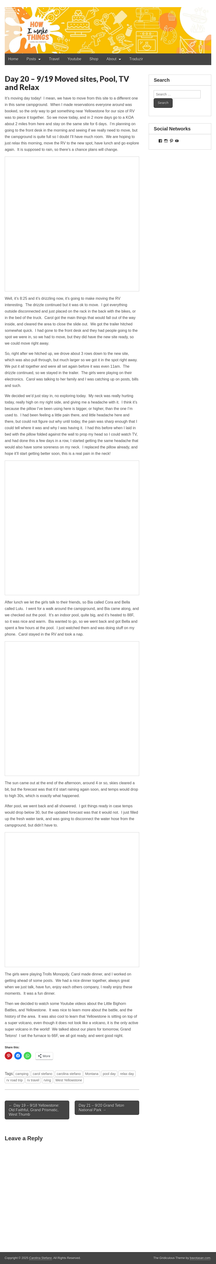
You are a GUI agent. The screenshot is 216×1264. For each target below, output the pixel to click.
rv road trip (14, 1080)
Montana (91, 1074)
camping (21, 1074)
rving (47, 1080)
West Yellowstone (68, 1080)
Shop (94, 59)
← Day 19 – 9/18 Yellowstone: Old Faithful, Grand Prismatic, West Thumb (34, 1110)
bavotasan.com (200, 1258)
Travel (54, 59)
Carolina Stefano (40, 1258)
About (111, 59)
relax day (127, 1074)
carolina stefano (69, 1074)
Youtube (74, 59)
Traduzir (136, 59)
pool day (109, 1074)
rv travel (33, 1080)
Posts (31, 59)
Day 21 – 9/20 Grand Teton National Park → (101, 1107)
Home (13, 59)
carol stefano (42, 1074)
